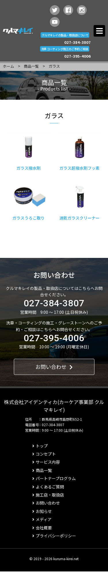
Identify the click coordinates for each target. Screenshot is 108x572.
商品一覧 (31, 66)
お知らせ (42, 511)
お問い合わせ (54, 366)
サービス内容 (46, 462)
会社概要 (42, 528)
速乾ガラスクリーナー (79, 218)
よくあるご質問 (48, 487)
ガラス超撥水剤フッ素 (79, 168)
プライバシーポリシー (54, 536)
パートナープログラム (54, 478)
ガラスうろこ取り (28, 218)
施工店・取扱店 (48, 495)
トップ (40, 446)
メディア (42, 519)
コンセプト (44, 454)
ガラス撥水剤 (28, 168)
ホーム (8, 66)
